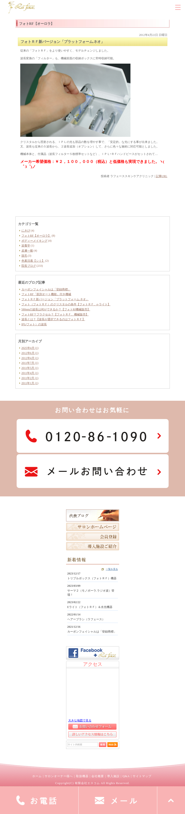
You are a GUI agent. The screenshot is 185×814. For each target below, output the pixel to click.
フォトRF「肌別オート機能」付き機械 (46, 294)
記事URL (161, 176)
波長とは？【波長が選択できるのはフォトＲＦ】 (53, 319)
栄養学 (25, 245)
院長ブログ (28, 265)
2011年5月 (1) (30, 368)
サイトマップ (142, 776)
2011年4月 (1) (30, 373)
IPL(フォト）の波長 (34, 324)
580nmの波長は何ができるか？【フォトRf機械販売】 (55, 309)
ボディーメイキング (34, 240)
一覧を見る (112, 569)
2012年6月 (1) (30, 353)
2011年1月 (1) (30, 383)
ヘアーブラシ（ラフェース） (86, 619)
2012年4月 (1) (30, 358)
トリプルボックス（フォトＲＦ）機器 (91, 578)
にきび (25, 230)
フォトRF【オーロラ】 (36, 235)
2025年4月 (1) (30, 348)
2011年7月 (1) (30, 363)
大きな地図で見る (79, 720)
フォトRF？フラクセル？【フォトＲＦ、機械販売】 (55, 314)
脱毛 (24, 255)
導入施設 (113, 776)
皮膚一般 (27, 250)
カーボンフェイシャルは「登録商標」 (46, 289)
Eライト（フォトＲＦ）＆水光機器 (89, 607)
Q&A (126, 776)
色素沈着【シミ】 (33, 260)
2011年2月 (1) (30, 378)
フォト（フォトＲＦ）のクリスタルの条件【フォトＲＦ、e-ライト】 (65, 304)
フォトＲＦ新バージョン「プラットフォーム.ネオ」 (55, 299)
